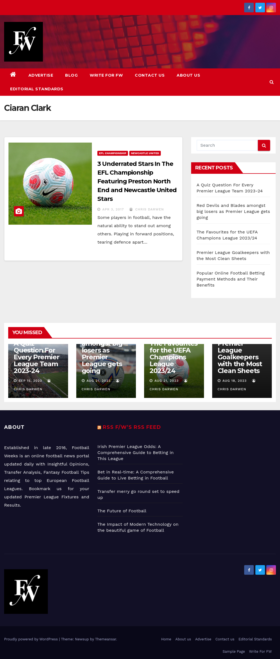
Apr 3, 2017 (113, 209)
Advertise (40, 75)
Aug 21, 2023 (98, 381)
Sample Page (234, 651)
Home (166, 639)
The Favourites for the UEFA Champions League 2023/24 (173, 357)
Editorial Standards (36, 88)
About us (188, 75)
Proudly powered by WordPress (31, 639)
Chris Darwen (146, 209)
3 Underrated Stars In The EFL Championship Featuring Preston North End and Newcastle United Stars (137, 181)
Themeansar (105, 639)
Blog (71, 75)
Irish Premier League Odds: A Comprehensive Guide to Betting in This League (135, 452)
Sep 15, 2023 (30, 381)
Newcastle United (145, 153)
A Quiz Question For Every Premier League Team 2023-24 (36, 357)
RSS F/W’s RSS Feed (132, 427)
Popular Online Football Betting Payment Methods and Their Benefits (231, 279)
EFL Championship (112, 153)
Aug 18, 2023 (234, 381)
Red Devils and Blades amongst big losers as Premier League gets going (233, 211)
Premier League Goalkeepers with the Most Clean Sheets (240, 357)
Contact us (150, 75)
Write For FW (106, 75)
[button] (272, 82)
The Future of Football (122, 510)
